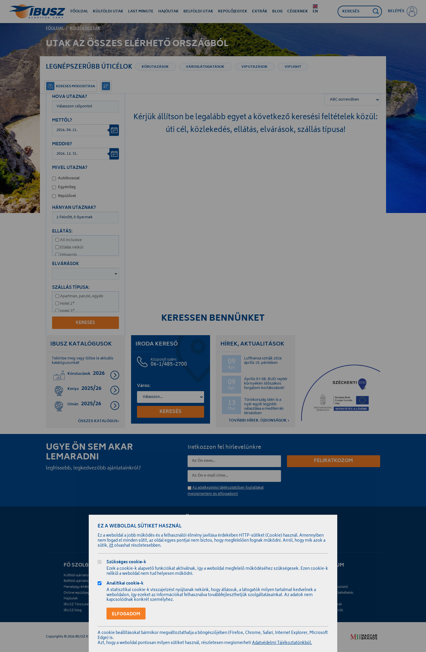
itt (111, 546)
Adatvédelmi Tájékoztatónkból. (282, 643)
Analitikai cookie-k (124, 584)
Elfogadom (126, 614)
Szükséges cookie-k (126, 562)
